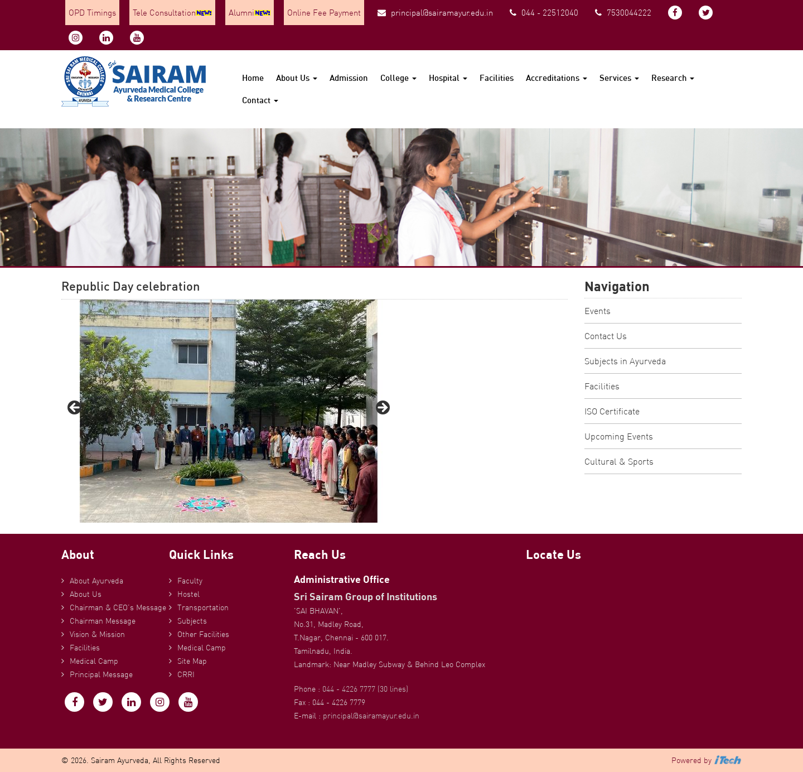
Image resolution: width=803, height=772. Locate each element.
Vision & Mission (97, 634)
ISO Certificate (612, 411)
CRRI (186, 674)
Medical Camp (94, 661)
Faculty (189, 581)
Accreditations (556, 78)
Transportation (203, 607)
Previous (75, 408)
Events (597, 310)
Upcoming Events (618, 436)
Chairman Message (103, 621)
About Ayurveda (96, 581)
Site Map (192, 661)
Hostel (188, 594)
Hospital (448, 78)
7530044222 (623, 12)
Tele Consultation (172, 12)
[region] (228, 411)
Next (382, 408)
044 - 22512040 (544, 12)
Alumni (249, 12)
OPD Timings (92, 12)
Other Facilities (203, 634)
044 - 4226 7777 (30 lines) (365, 689)
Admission (349, 78)
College (398, 78)
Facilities (497, 78)
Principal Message (101, 674)
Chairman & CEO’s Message (118, 607)
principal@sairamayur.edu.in (435, 12)
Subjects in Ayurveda (625, 360)
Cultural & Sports (619, 461)
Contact (260, 100)
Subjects (192, 621)
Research (672, 78)
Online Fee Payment (324, 12)
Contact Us (605, 335)
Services (619, 78)
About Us (296, 78)
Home (253, 78)
